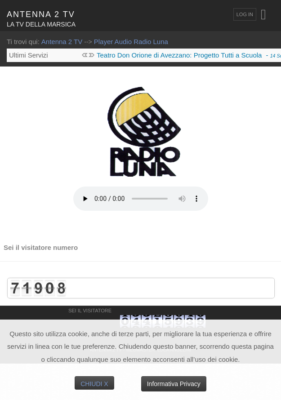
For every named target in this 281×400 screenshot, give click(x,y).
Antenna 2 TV (61, 41)
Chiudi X (94, 383)
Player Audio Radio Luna (131, 41)
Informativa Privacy (174, 383)
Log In (244, 14)
